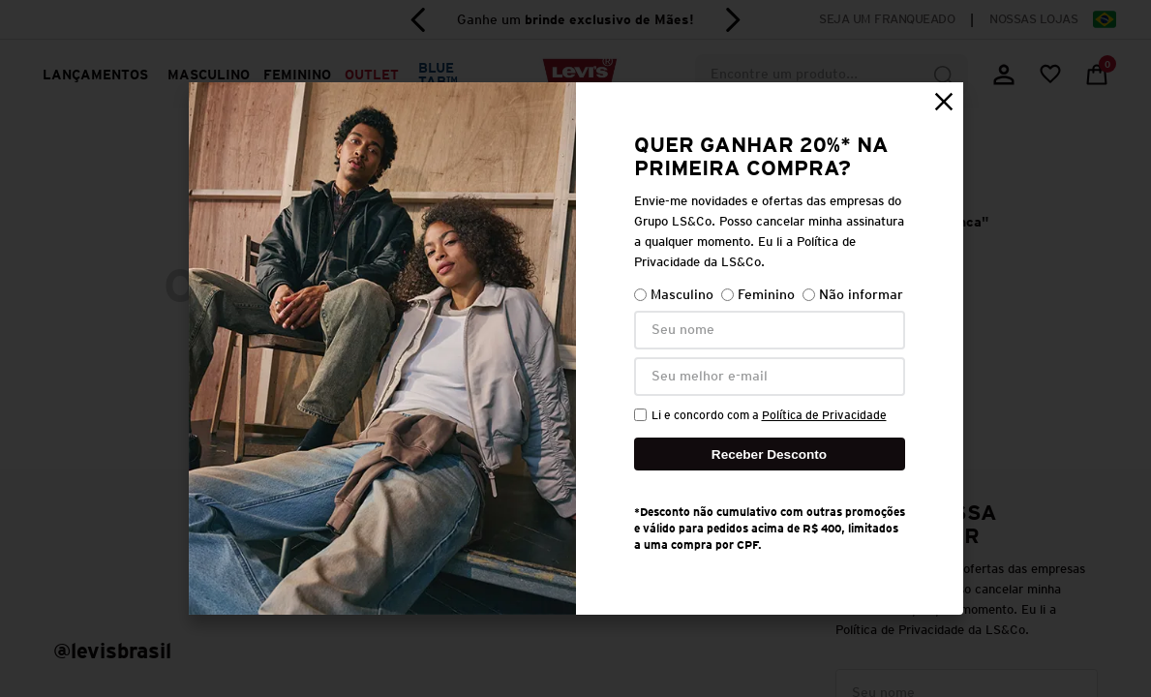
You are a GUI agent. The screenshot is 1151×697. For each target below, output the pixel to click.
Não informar (853, 295)
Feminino (758, 295)
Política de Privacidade (824, 415)
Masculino (673, 295)
